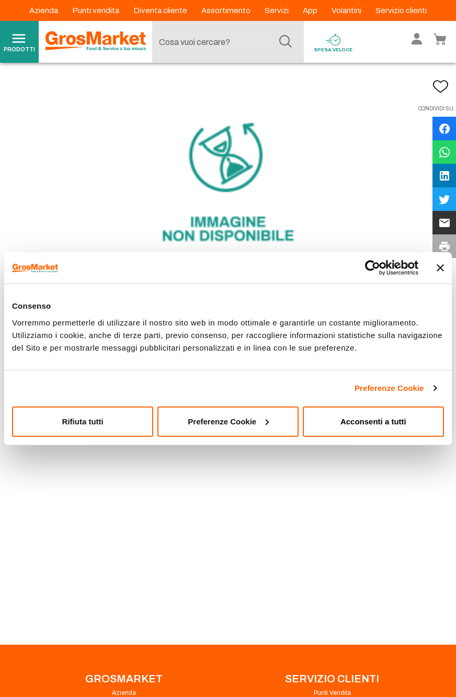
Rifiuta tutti (83, 421)
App (311, 10)
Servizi (277, 10)
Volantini (347, 10)
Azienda (44, 10)
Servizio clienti (401, 10)
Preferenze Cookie (389, 388)
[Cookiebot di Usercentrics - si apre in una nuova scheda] (372, 268)
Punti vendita (96, 10)
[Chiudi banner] (440, 268)
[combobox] (226, 41)
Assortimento (226, 10)
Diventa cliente (161, 10)
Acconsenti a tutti (373, 421)
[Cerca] (285, 42)
